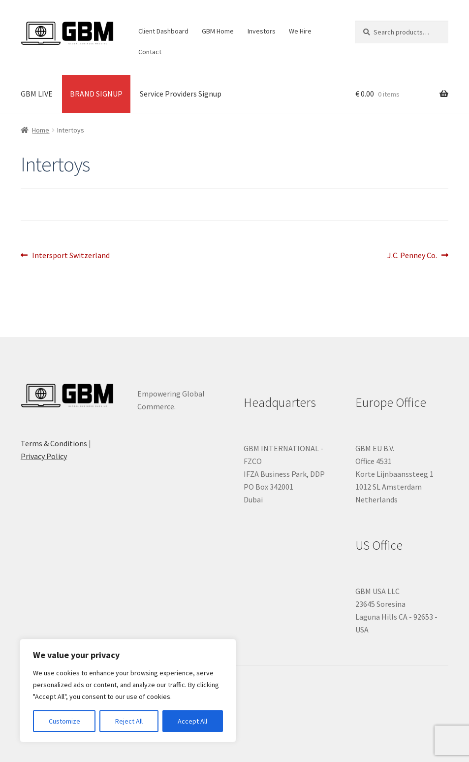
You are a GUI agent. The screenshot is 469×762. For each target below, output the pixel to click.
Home (40, 130)
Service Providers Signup (180, 94)
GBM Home (218, 31)
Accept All (192, 721)
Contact (149, 51)
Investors (262, 31)
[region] (128, 690)
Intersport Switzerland (70, 255)
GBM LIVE (37, 94)
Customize (64, 721)
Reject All (129, 721)
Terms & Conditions (54, 443)
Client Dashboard (163, 31)
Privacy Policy (44, 456)
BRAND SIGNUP (96, 94)
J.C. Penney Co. (412, 255)
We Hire (300, 31)
